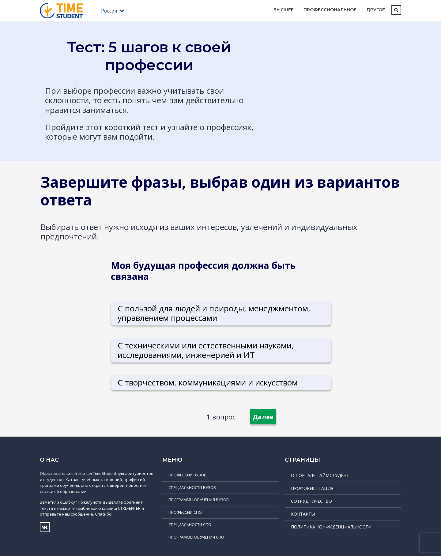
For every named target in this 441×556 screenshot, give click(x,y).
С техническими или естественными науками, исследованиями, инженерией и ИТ (206, 350)
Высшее (283, 10)
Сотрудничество (311, 501)
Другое (375, 10)
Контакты (303, 514)
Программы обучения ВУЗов (198, 500)
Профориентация (312, 488)
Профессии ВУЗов (187, 475)
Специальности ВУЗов (192, 487)
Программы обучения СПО (196, 537)
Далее (263, 417)
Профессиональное (329, 10)
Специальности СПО (189, 525)
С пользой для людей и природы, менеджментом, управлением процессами (214, 313)
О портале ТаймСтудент (320, 476)
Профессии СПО (185, 512)
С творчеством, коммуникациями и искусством (208, 382)
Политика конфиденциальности (331, 527)
